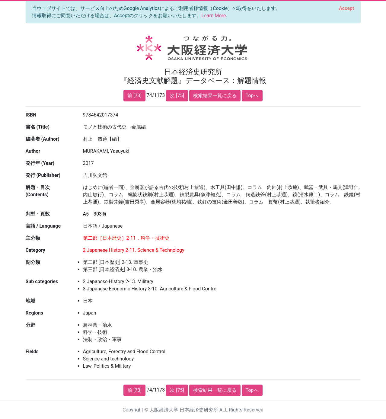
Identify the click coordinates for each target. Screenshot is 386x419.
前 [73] (134, 95)
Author (33, 151)
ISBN (31, 115)
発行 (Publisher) (43, 175)
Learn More (213, 15)
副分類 (33, 262)
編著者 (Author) (42, 139)
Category (35, 250)
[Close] (346, 8)
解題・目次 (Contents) (38, 190)
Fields (32, 351)
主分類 (33, 238)
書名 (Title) (38, 127)
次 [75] (177, 95)
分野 (30, 325)
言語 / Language (43, 226)
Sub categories (42, 281)
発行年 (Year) (40, 163)
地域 (30, 301)
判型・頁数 (38, 214)
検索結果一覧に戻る (215, 95)
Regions (34, 313)
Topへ (252, 95)
